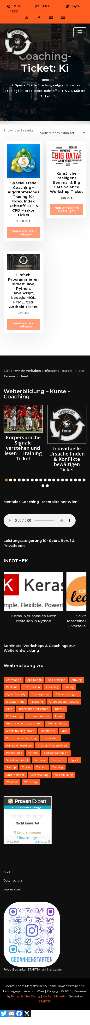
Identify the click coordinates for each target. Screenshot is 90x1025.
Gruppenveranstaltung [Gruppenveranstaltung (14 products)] (63, 701)
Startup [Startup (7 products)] (11, 767)
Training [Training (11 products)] (57, 767)
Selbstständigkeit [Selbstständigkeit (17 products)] (17, 760)
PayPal (76, 6)
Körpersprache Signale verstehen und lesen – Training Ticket (23, 448)
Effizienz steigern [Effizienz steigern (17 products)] (67, 694)
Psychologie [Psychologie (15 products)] (14, 752)
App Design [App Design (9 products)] (34, 679)
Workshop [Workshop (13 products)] (31, 782)
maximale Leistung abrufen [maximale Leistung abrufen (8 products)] (24, 723)
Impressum (12, 889)
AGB (7, 872)
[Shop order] (61, 133)
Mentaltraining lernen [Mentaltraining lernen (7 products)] (20, 731)
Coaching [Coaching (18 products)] (52, 687)
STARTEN (45, 1001)
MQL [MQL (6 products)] (64, 731)
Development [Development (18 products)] (41, 694)
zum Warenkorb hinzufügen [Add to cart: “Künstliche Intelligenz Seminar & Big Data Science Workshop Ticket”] (66, 209)
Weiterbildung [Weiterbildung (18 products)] (63, 774)
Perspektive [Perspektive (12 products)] (50, 738)
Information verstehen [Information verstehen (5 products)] (33, 709)
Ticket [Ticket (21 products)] (26, 767)
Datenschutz (13, 880)
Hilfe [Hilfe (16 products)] (9, 709)
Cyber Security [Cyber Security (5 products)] (15, 694)
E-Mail (45, 6)
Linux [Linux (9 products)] (58, 716)
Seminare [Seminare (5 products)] (58, 760)
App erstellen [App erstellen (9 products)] (56, 679)
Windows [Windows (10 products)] (12, 782)
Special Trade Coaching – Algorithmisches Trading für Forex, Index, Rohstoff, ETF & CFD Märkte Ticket (45, 91)
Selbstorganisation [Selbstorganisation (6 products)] (56, 752)
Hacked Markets (54, 996)
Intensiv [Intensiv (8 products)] (59, 709)
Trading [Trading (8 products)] (41, 767)
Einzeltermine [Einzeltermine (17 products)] (15, 701)
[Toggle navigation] (79, 32)
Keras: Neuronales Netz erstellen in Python (40, 618)
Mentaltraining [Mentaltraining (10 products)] (57, 723)
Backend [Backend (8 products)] (12, 687)
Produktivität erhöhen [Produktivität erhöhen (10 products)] (52, 745)
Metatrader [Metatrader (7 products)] (48, 731)
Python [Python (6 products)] (33, 752)
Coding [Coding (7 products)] (68, 687)
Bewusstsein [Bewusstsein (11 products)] (32, 687)
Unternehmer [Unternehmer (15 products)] (15, 774)
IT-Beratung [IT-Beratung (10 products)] (14, 716)
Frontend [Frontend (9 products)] (37, 701)
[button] (6, 480)
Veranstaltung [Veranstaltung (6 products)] (39, 774)
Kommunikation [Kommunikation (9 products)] (38, 716)
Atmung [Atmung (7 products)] (77, 679)
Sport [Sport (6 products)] (74, 760)
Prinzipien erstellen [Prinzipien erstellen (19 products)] (19, 745)
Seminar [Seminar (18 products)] (39, 760)
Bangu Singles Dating (25, 996)
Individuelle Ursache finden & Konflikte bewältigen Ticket (67, 459)
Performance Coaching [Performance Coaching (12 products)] (21, 738)
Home (45, 79)
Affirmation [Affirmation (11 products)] (13, 679)
